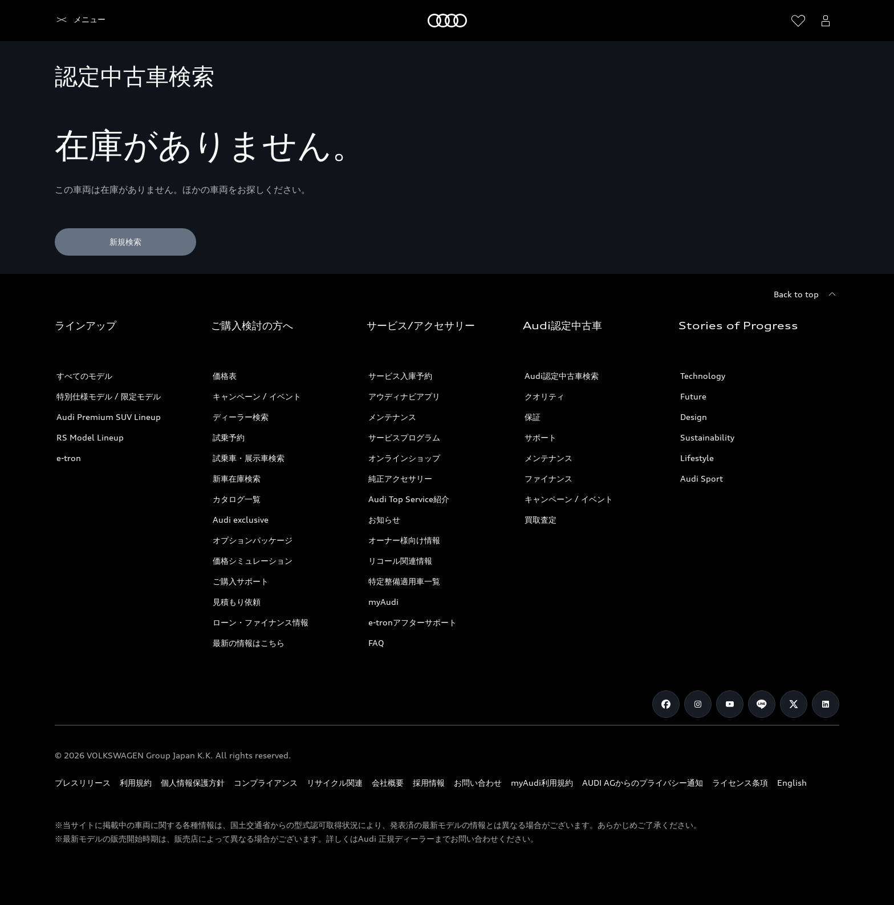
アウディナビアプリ (404, 396)
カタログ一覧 (237, 499)
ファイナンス (548, 478)
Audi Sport (701, 478)
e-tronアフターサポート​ (412, 622)
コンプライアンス (266, 782)
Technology (702, 376)
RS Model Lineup (90, 437)
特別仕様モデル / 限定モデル (108, 396)
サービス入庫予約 (400, 376)
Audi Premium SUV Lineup (108, 417)
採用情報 (429, 782)
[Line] (761, 704)
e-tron (68, 458)
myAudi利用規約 (542, 782)
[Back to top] (806, 294)
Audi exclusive (241, 519)
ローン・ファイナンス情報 (260, 622)
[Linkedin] (825, 704)
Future (693, 396)
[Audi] (74, 20)
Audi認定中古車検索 (562, 376)
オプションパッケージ (252, 540)
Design (693, 417)
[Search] (771, 20)
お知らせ (384, 519)
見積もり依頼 (237, 602)
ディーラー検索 (241, 417)
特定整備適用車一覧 (404, 581)
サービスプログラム (404, 437)
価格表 (225, 376)
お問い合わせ (478, 782)
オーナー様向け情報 (404, 540)
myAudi (383, 602)
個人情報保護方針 (193, 782)
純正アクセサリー (400, 478)
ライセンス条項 (740, 782)
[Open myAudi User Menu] (825, 20)
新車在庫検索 (237, 478)
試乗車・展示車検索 (249, 458)
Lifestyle (697, 458)
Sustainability (707, 437)
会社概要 (388, 782)
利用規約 (136, 782)
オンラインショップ (404, 458)
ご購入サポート (241, 581)
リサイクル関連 (335, 782)
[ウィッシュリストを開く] (798, 20)
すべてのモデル (84, 376)
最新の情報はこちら (249, 643)
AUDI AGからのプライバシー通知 (642, 782)
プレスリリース (83, 782)
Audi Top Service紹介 (408, 499)
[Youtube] (729, 704)
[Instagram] (698, 704)
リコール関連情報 (400, 560)
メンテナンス (392, 417)
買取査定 (540, 519)
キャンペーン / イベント (257, 396)
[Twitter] (793, 704)
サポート (540, 437)
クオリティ (544, 396)
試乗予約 (229, 437)
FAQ (376, 643)
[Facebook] (666, 704)
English (792, 782)
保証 (533, 417)
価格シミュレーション (252, 560)
